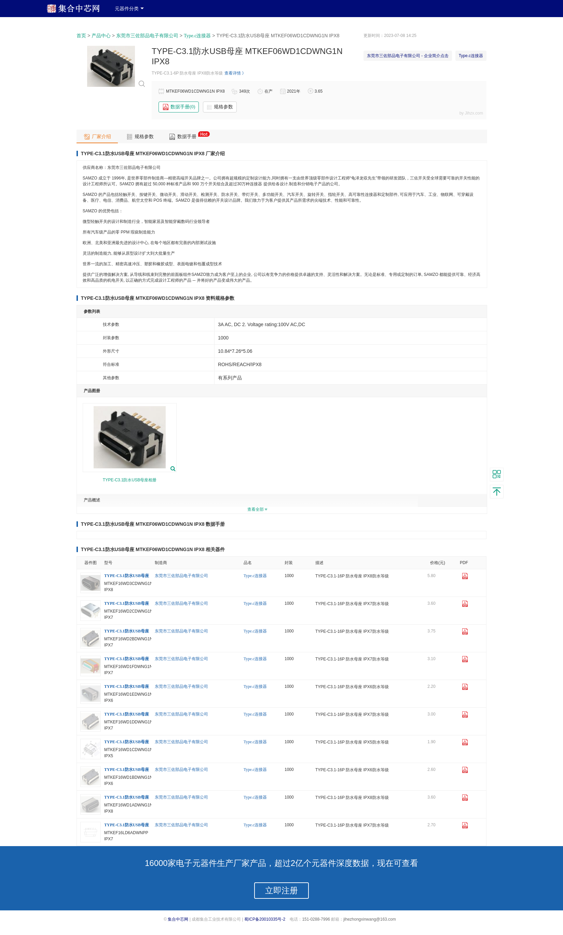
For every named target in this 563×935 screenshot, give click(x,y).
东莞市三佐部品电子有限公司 (147, 35)
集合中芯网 (178, 919)
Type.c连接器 (197, 35)
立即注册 (281, 890)
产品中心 (101, 35)
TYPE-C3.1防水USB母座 (126, 575)
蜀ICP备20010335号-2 (264, 919)
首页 (81, 35)
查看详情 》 (235, 73)
